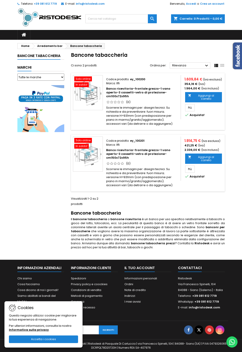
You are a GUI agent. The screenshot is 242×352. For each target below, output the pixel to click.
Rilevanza (190, 65)
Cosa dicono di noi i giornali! (37, 290)
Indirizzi (129, 296)
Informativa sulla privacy (29, 330)
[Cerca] (121, 18)
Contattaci (190, 267)
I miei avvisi (132, 301)
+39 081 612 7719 (45, 4)
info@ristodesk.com (90, 4)
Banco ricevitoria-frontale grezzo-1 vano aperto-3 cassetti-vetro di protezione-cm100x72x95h (138, 92)
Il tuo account (139, 267)
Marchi (24, 67)
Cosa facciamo (28, 284)
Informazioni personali (140, 278)
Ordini (128, 284)
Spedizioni (78, 278)
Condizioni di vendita (86, 290)
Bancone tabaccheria (38, 55)
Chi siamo (24, 278)
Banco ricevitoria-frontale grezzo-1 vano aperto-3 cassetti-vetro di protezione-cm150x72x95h (138, 154)
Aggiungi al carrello (201, 97)
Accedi (191, 4)
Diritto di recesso (83, 307)
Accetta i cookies (43, 339)
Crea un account (212, 4)
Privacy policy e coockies (89, 284)
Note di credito (135, 290)
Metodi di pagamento (87, 296)
